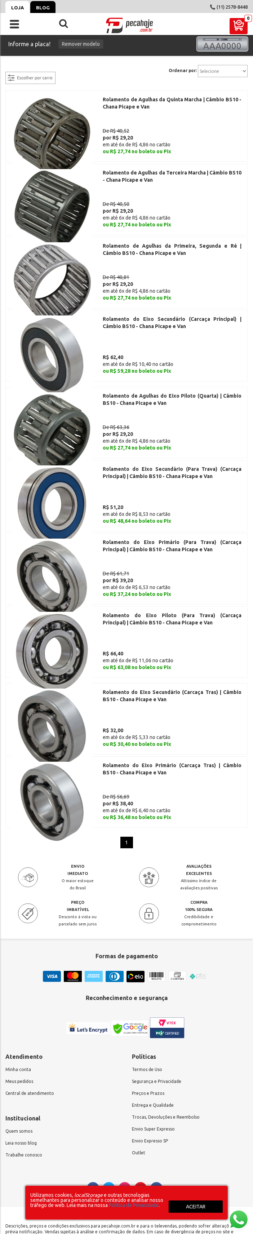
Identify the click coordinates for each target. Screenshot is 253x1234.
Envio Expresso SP (150, 1061)
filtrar (12, 67)
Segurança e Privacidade (156, 1002)
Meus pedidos (19, 1002)
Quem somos (18, 1051)
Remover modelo (81, 44)
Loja (17, 7)
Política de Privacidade (134, 1205)
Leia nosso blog (21, 1063)
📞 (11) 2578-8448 (229, 6)
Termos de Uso (147, 990)
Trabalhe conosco (23, 1075)
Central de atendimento (29, 1014)
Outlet (138, 1073)
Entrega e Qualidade (153, 1025)
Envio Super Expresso (153, 1049)
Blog (43, 7)
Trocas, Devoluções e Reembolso (166, 1037)
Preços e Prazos (148, 1014)
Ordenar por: (183, 70)
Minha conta (18, 990)
